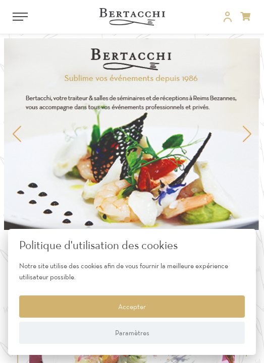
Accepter (132, 306)
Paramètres (132, 332)
